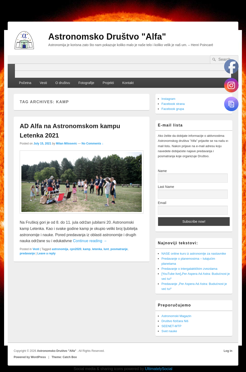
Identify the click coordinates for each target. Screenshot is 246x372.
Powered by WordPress (30, 357)
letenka (97, 249)
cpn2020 (75, 249)
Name (162, 171)
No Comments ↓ (93, 143)
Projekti (108, 83)
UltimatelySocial (158, 369)
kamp (86, 249)
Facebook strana (173, 104)
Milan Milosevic (66, 143)
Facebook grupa (172, 109)
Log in (228, 351)
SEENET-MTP (171, 326)
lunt (106, 249)
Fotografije (86, 83)
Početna (25, 83)
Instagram (168, 99)
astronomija (60, 249)
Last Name (166, 187)
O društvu (62, 83)
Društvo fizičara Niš (174, 321)
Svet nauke (169, 331)
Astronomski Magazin (176, 316)
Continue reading (90, 241)
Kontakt (128, 83)
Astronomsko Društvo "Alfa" (107, 37)
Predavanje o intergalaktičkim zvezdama (189, 268)
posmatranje (119, 249)
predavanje (27, 253)
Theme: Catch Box (64, 357)
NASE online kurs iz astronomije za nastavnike (193, 253)
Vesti (43, 83)
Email (162, 203)
